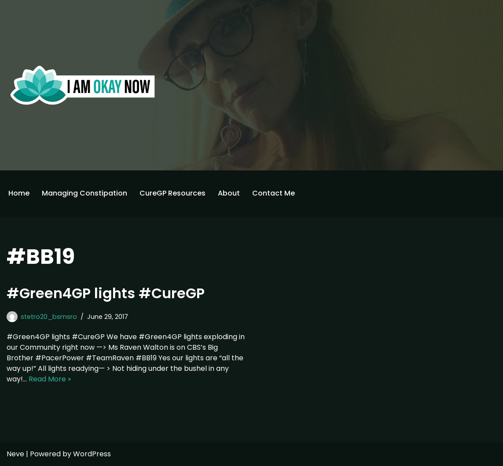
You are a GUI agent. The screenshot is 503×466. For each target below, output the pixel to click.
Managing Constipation (84, 193)
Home (18, 193)
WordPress (92, 454)
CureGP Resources (173, 193)
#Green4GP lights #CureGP (106, 293)
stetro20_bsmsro (49, 316)
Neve (15, 454)
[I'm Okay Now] (83, 85)
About (229, 193)
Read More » (50, 379)
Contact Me (273, 193)
